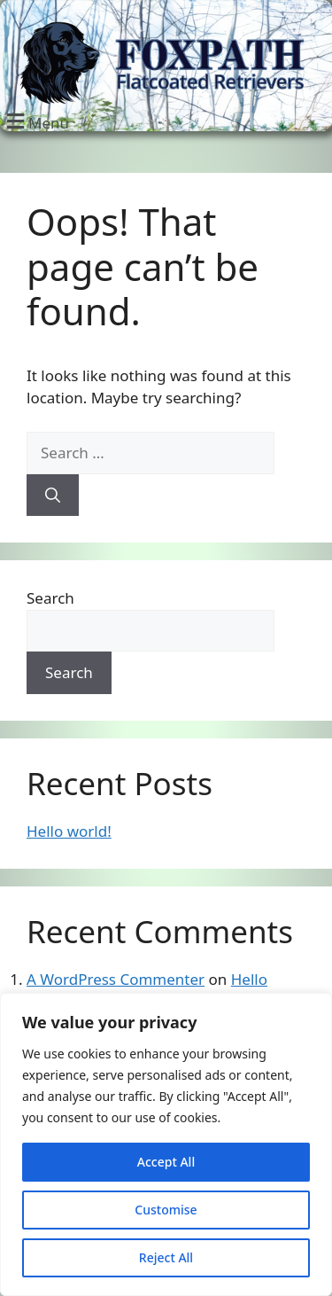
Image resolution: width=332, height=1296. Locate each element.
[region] (166, 1144)
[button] (35, 121)
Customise (166, 1209)
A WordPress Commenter (116, 979)
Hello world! (69, 831)
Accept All (166, 1161)
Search (50, 598)
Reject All (166, 1257)
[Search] (53, 495)
